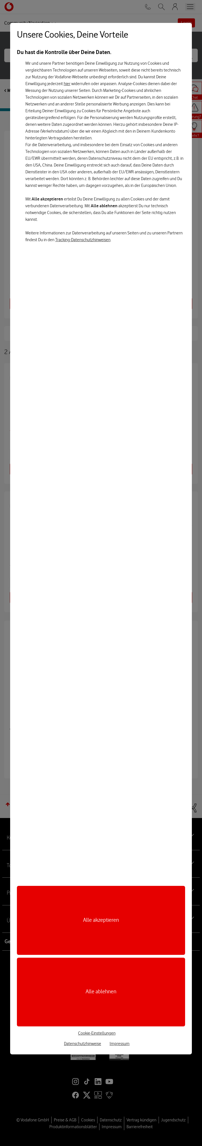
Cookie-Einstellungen (97, 1033)
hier (67, 83)
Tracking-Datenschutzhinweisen (82, 239)
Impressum (120, 1043)
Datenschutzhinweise (82, 1043)
